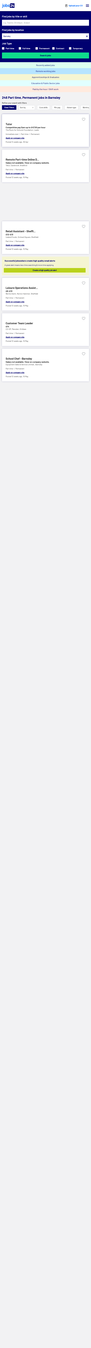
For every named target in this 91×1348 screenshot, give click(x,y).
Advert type (71, 107)
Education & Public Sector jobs (45, 83)
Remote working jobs (45, 71)
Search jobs (45, 55)
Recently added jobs (45, 65)
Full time (24, 48)
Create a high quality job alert (45, 270)
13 (63, 960)
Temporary (76, 48)
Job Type (7, 43)
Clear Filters (9, 107)
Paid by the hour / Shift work (45, 89)
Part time (8, 48)
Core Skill (54, 909)
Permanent (42, 48)
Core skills (43, 107)
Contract (58, 48)
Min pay (57, 107)
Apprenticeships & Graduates (45, 77)
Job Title (37, 909)
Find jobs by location (13, 30)
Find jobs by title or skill (14, 16)
